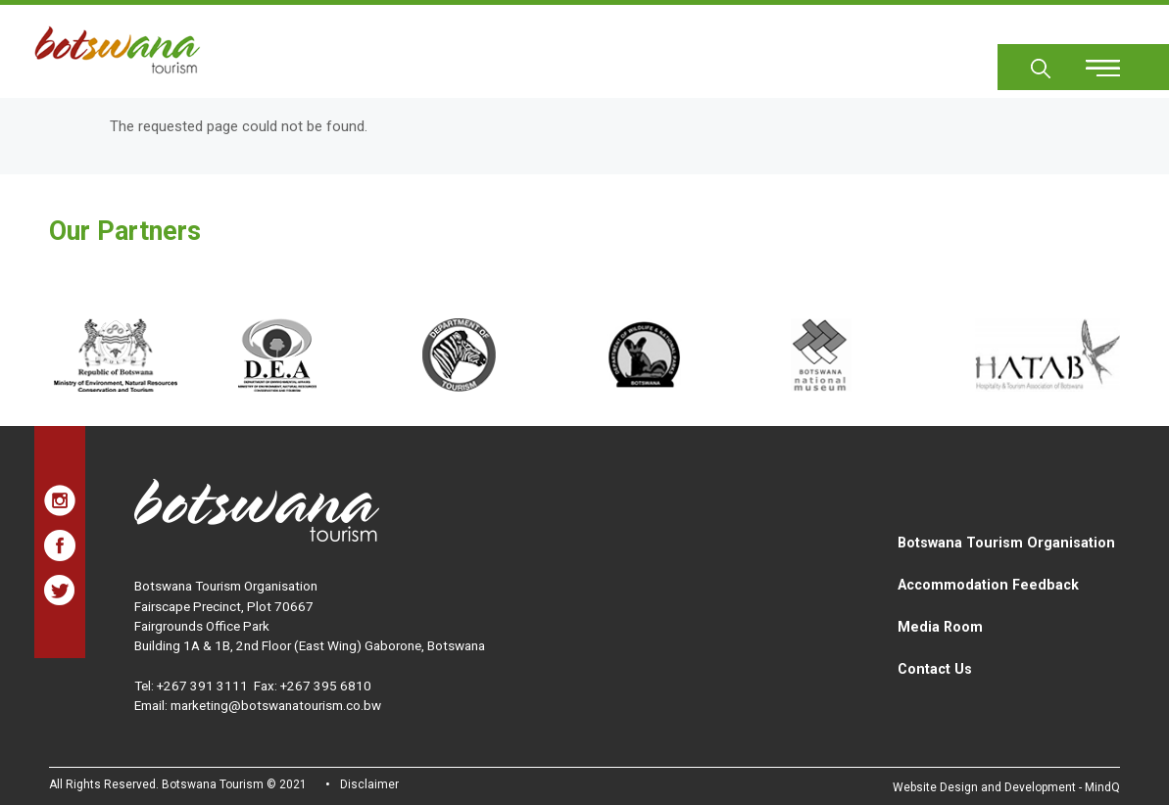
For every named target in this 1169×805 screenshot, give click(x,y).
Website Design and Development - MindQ (1006, 787)
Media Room (940, 627)
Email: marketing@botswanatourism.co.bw (257, 705)
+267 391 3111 (202, 685)
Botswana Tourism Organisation (1006, 542)
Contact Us (935, 669)
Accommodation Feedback (988, 584)
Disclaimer (369, 784)
